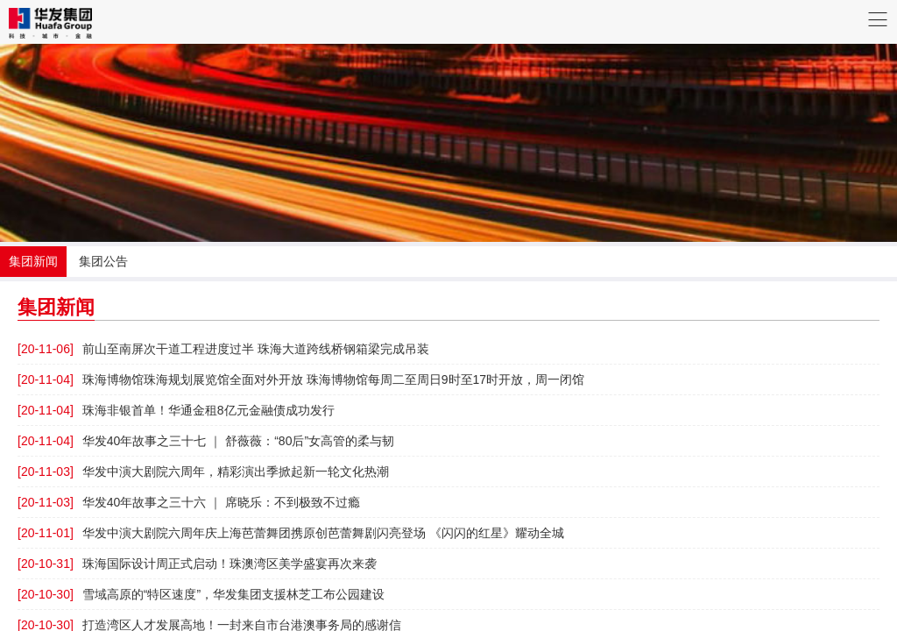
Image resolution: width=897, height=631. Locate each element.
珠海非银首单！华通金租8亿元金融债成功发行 (176, 410)
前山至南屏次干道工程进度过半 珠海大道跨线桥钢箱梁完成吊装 (223, 349)
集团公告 (103, 261)
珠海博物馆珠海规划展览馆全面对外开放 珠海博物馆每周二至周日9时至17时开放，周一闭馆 (301, 379)
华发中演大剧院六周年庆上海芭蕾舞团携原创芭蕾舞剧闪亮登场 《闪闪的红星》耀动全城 (291, 533)
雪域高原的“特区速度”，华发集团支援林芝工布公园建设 (201, 594)
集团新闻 (33, 261)
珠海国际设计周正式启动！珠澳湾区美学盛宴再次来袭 (197, 564)
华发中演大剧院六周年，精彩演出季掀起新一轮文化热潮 (203, 471)
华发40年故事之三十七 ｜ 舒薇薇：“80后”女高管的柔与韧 (206, 441)
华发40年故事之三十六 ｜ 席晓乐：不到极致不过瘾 (189, 502)
